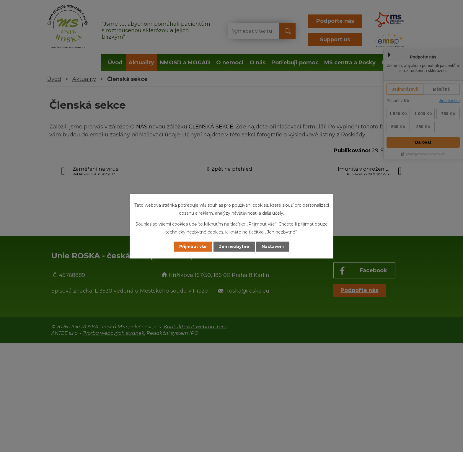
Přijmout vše (191, 246)
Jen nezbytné (234, 246)
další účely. (273, 213)
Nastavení (274, 246)
